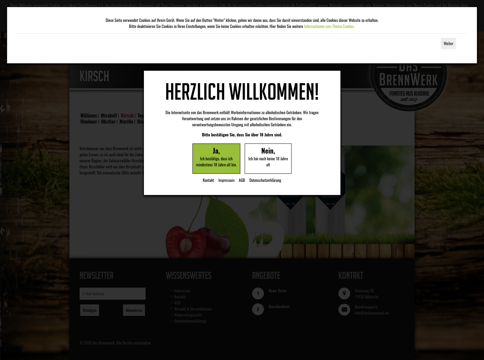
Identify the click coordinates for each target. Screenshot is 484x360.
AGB (242, 180)
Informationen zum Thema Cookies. (329, 26)
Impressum (226, 180)
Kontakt (208, 180)
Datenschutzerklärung (265, 180)
